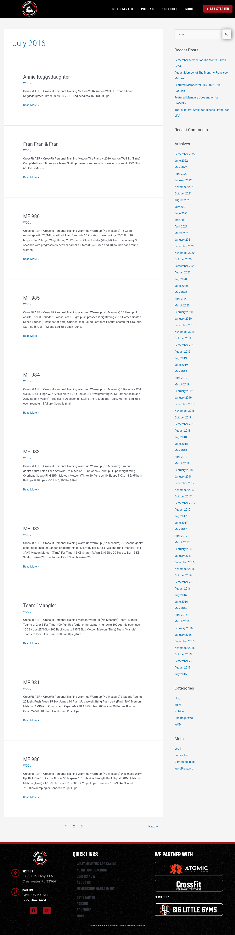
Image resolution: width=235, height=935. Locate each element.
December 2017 (185, 479)
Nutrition (180, 705)
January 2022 (183, 179)
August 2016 (183, 583)
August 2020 (183, 270)
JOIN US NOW (86, 876)
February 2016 (184, 622)
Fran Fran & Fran (41, 144)
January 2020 (183, 316)
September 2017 (185, 499)
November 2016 (185, 564)
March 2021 (182, 231)
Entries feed (182, 749)
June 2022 (181, 160)
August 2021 (183, 199)
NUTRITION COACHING (92, 870)
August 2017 (183, 505)
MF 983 (31, 452)
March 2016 (182, 616)
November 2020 (185, 251)
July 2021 (181, 205)
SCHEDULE (170, 9)
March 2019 (182, 381)
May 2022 (181, 166)
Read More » (31, 105)
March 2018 (182, 460)
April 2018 (181, 453)
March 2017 (182, 538)
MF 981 (31, 682)
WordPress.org (184, 762)
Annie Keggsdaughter (47, 77)
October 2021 (183, 192)
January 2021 (183, 238)
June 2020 (181, 284)
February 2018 (184, 466)
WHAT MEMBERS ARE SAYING (96, 864)
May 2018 (181, 447)
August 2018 (183, 427)
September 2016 (185, 577)
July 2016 (181, 590)
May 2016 (181, 603)
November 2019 (185, 329)
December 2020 (185, 244)
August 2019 (183, 349)
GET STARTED (122, 9)
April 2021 (181, 225)
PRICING (147, 9)
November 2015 (185, 642)
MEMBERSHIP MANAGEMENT (96, 888)
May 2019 (181, 368)
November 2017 (185, 486)
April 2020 (181, 297)
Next (153, 826)
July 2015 (181, 668)
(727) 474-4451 (34, 900)
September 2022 (185, 153)
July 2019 (181, 355)
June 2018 (181, 440)
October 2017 (183, 492)
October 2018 (183, 414)
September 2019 (185, 342)
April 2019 (181, 375)
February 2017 (184, 544)
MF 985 (31, 298)
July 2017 (181, 512)
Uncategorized (184, 712)
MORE (189, 9)
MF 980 (31, 759)
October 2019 (183, 336)
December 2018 (185, 401)
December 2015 (185, 635)
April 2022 (181, 173)
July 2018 (181, 433)
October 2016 (183, 570)
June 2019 (181, 362)
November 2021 (185, 186)
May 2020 (181, 290)
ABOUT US (84, 882)
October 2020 (183, 258)
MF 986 (31, 216)
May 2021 (181, 218)
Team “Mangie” (40, 605)
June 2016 (181, 596)
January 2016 (183, 629)
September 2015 (185, 655)
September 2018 (185, 421)
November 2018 (185, 407)
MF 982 (31, 528)
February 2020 (184, 310)
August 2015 (183, 661)
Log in (178, 742)
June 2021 (181, 212)
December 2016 (185, 557)
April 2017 (181, 531)
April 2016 (181, 609)
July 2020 (181, 277)
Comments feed (185, 755)
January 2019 (183, 394)
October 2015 (183, 649)
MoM (178, 699)
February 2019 (184, 388)
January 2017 (183, 551)
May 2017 (181, 525)
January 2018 (183, 473)
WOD (26, 83)
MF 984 (31, 375)
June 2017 (181, 518)
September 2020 (185, 264)
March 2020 (182, 303)
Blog (177, 692)
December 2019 (185, 323)
